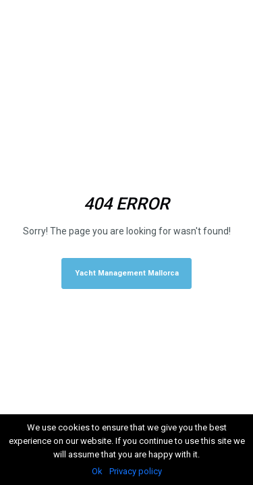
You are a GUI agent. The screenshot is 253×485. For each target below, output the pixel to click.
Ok (97, 471)
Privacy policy (135, 471)
